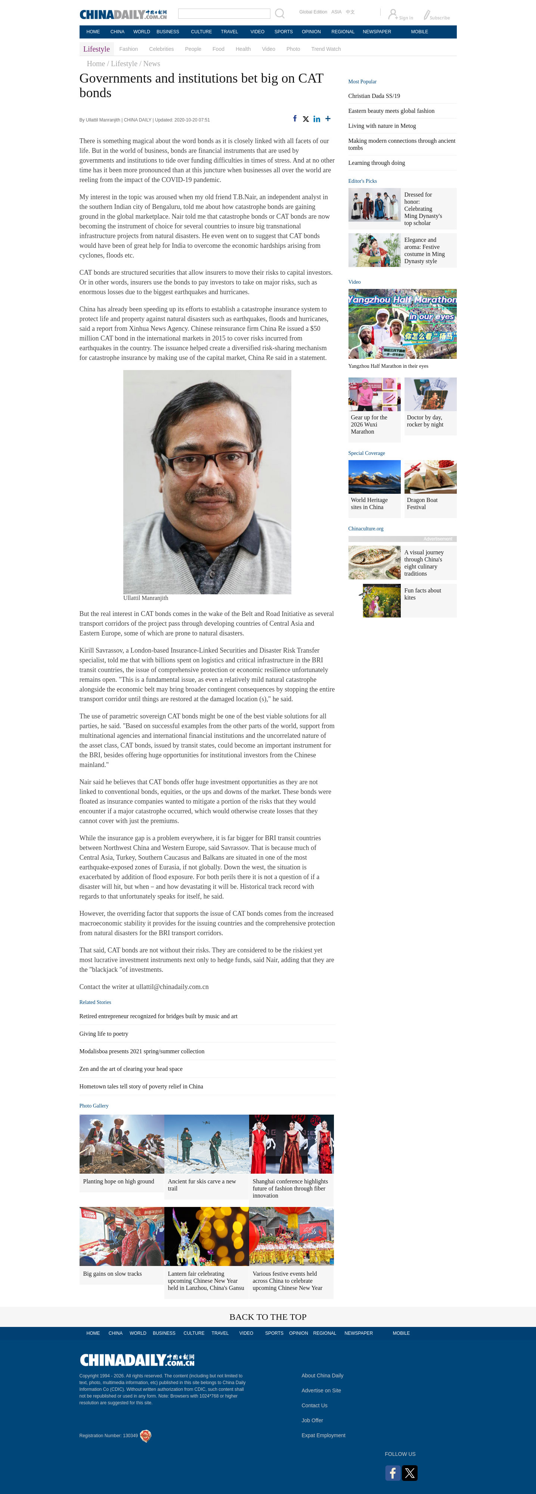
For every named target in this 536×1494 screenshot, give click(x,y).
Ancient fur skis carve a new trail (202, 1185)
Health (243, 49)
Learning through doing (376, 163)
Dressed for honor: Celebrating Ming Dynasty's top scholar (423, 208)
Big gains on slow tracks (112, 1273)
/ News (149, 63)
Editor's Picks (362, 181)
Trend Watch (326, 49)
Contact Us (315, 1405)
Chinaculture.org (366, 529)
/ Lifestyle (122, 63)
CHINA (117, 31)
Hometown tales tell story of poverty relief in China (141, 1086)
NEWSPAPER (377, 31)
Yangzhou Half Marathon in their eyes (388, 366)
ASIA (336, 12)
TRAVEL (229, 31)
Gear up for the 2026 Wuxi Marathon (369, 424)
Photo (293, 49)
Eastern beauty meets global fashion (391, 111)
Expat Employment (324, 1435)
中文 (350, 12)
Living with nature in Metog (382, 126)
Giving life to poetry (104, 1034)
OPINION (311, 31)
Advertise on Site (321, 1390)
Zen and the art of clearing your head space (131, 1069)
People (193, 49)
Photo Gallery (94, 1106)
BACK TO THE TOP (268, 1317)
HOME (93, 31)
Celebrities (161, 49)
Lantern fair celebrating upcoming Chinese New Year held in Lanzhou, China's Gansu (206, 1280)
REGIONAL (342, 31)
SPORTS (284, 31)
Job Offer (312, 1420)
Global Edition (314, 12)
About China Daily (323, 1376)
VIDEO (257, 31)
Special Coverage (366, 453)
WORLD (141, 31)
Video (268, 49)
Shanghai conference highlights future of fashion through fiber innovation (290, 1188)
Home (96, 63)
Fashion (129, 49)
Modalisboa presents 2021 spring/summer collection (142, 1051)
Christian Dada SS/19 (374, 96)
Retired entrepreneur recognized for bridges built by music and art (159, 1016)
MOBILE (419, 31)
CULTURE (201, 31)
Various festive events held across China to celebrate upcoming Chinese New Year (288, 1280)
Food (218, 49)
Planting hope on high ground (118, 1181)
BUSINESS (168, 31)
